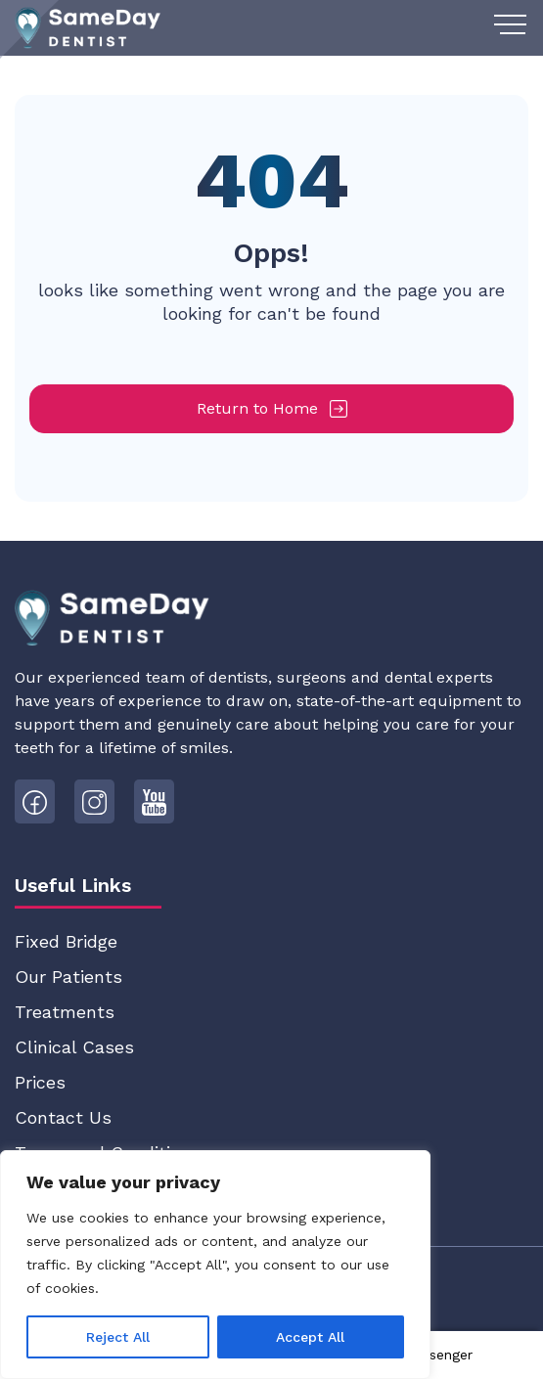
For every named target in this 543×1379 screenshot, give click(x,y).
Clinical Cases (74, 1047)
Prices (40, 1082)
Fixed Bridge (66, 941)
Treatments (64, 1011)
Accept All (310, 1337)
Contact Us (63, 1117)
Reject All (118, 1337)
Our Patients (68, 976)
